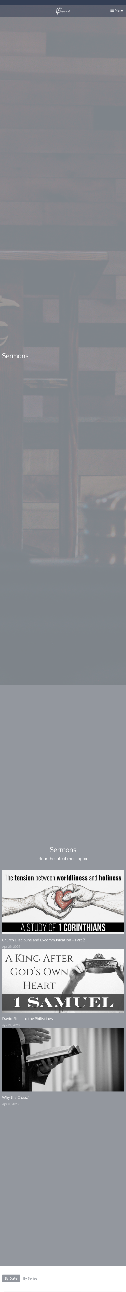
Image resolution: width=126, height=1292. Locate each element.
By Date (11, 1278)
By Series (30, 1278)
